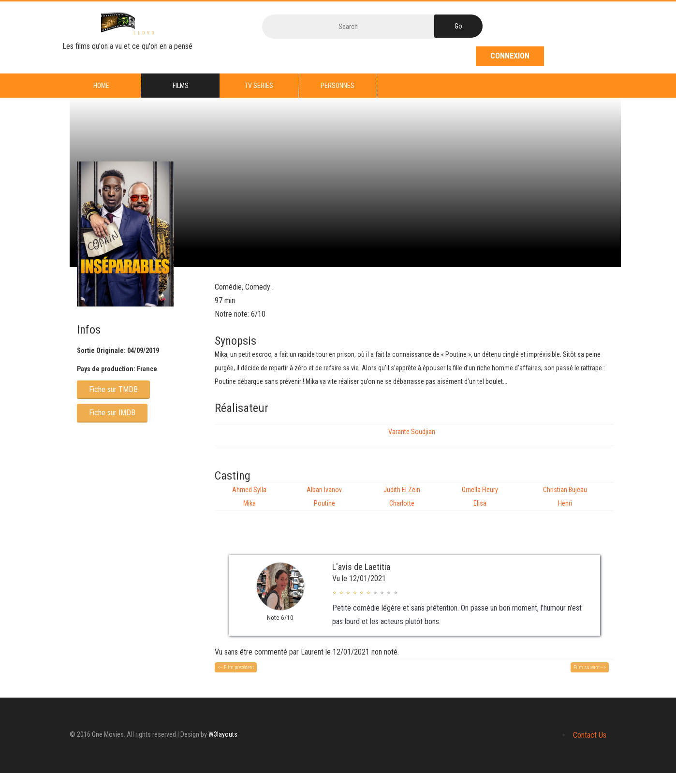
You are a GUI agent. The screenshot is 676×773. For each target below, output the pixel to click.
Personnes (337, 85)
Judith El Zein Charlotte (401, 496)
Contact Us (589, 735)
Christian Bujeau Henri (565, 496)
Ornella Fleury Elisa (480, 496)
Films (181, 85)
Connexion (509, 55)
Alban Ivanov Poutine (324, 496)
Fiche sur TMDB (113, 389)
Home (101, 85)
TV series (259, 85)
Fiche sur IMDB (112, 412)
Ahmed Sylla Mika (249, 496)
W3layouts (222, 734)
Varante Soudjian (411, 432)
